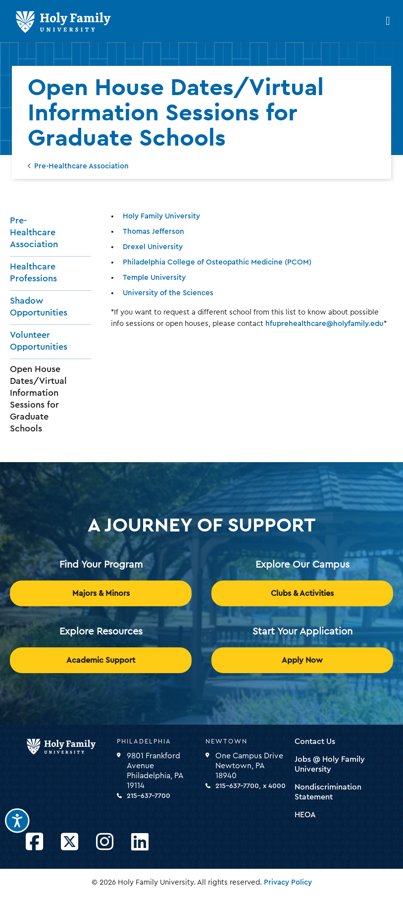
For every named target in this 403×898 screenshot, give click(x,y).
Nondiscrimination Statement (328, 792)
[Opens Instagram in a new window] (104, 842)
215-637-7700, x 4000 (250, 786)
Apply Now (302, 660)
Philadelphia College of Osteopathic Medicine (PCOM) (217, 262)
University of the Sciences (168, 293)
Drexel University (153, 247)
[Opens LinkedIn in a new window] (140, 842)
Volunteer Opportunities (38, 340)
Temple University (154, 277)
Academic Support (100, 660)
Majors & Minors (101, 593)
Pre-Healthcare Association (81, 166)
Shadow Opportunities (38, 306)
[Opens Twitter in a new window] (69, 842)
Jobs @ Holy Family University (330, 764)
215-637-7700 (148, 795)
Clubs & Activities (302, 593)
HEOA (305, 815)
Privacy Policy (288, 882)
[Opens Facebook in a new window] (34, 842)
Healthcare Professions (33, 272)
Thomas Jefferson (153, 231)
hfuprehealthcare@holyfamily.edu (324, 323)
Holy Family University (161, 216)
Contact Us (315, 741)
